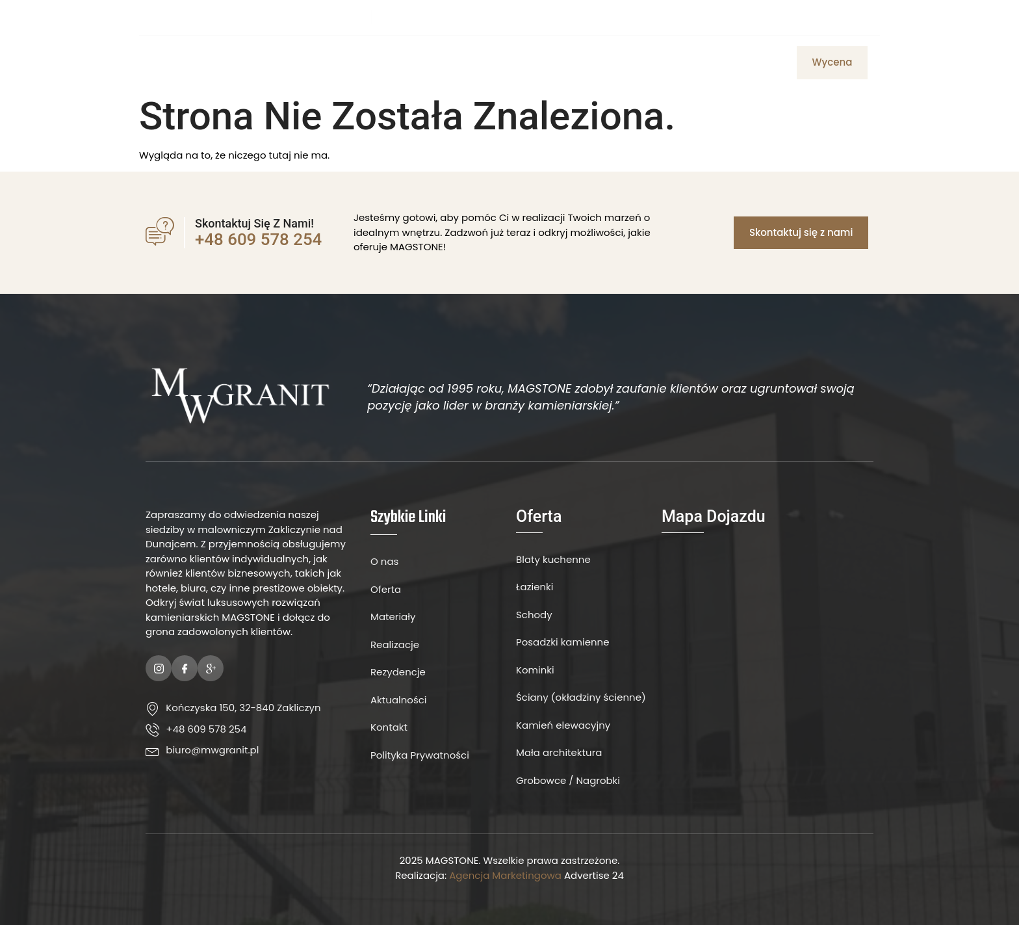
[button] (832, 62)
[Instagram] (856, 17)
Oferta (451, 62)
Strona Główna (329, 62)
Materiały (511, 62)
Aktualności (645, 62)
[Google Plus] (211, 668)
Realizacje (722, 62)
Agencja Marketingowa (505, 875)
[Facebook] (834, 17)
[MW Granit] (767, 650)
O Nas (402, 62)
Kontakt (574, 62)
